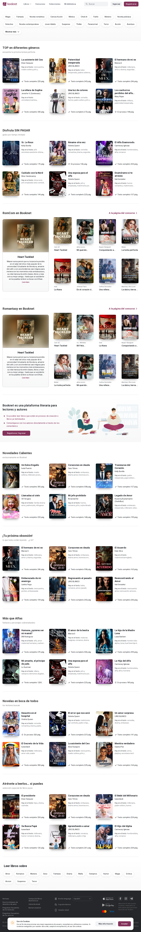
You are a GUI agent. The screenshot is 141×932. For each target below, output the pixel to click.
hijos (36, 803)
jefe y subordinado (83, 505)
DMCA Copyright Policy (88, 922)
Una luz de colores (78, 90)
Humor (106, 874)
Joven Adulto (50, 24)
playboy (118, 753)
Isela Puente (26, 468)
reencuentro (39, 67)
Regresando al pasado (80, 578)
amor (129, 751)
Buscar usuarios (35, 908)
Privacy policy (69, 922)
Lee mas (25, 282)
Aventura (130, 24)
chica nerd (38, 180)
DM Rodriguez (27, 637)
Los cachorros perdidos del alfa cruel (124, 93)
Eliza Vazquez (27, 63)
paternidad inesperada (124, 103)
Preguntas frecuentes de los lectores (11, 909)
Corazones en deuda (79, 465)
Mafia (80, 874)
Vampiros (93, 874)
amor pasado (81, 588)
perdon (24, 591)
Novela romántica (37, 17)
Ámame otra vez (76, 142)
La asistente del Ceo (32, 59)
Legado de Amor (123, 495)
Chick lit (84, 17)
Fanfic (95, 17)
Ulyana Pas (119, 747)
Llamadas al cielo (30, 495)
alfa (116, 152)
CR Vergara (26, 499)
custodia (24, 805)
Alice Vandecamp (28, 176)
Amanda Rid (73, 499)
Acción (118, 24)
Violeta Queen (74, 146)
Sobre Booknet (34, 904)
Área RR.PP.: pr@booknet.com (94, 926)
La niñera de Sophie (31, 90)
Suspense (66, 24)
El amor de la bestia (78, 630)
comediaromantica (29, 100)
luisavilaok (25, 747)
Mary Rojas (119, 97)
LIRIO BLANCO (74, 66)
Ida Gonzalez (120, 179)
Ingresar (116, 4)
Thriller (79, 24)
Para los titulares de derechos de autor (10, 903)
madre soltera (27, 70)
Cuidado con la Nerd (32, 172)
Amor (7, 874)
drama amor (73, 475)
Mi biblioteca (70, 4)
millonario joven (34, 475)
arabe (32, 753)
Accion (8, 881)
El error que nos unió (79, 713)
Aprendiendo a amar (79, 826)
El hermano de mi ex (125, 59)
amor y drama (120, 70)
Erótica (129, 874)
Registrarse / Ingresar (16, 433)
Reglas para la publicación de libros (124, 926)
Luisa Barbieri (120, 637)
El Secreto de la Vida (32, 743)
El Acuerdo (120, 547)
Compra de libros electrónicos (35, 900)
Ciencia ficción (56, 17)
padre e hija (81, 836)
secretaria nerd (127, 753)
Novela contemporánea (29, 24)
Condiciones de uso (109, 922)
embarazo (85, 472)
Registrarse (131, 4)
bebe (83, 586)
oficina (41, 803)
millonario (131, 67)
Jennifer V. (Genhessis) (30, 93)
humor (83, 503)
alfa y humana (124, 671)
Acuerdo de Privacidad (129, 922)
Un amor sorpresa (124, 713)
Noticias (6, 899)
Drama (69, 874)
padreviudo (30, 505)
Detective (9, 24)
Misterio (108, 17)
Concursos (40, 4)
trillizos (130, 101)
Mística (72, 17)
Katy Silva (119, 551)
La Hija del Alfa (123, 660)
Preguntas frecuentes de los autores (11, 914)
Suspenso (21, 881)
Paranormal (93, 24)
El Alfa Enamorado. (125, 142)
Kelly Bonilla (26, 146)
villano (36, 671)
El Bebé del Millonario (126, 795)
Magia (7, 17)
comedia (130, 720)
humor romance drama (30, 836)
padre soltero (79, 100)
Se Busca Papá (29, 826)
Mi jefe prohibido (77, 495)
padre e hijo (83, 723)
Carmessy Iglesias (122, 146)
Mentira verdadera (124, 743)
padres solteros (84, 73)
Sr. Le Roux (27, 142)
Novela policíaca (124, 17)
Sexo (45, 874)
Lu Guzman (26, 667)
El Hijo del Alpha (123, 826)
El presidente (28, 795)
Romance (20, 874)
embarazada (33, 591)
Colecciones (54, 4)
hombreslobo (132, 150)
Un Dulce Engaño (30, 465)
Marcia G (118, 63)
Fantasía (20, 17)
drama (79, 152)
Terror (106, 24)
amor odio (25, 753)
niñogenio (40, 505)
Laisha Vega (26, 584)
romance (122, 152)
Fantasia (57, 874)
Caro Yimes (73, 468)
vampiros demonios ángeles (32, 674)
